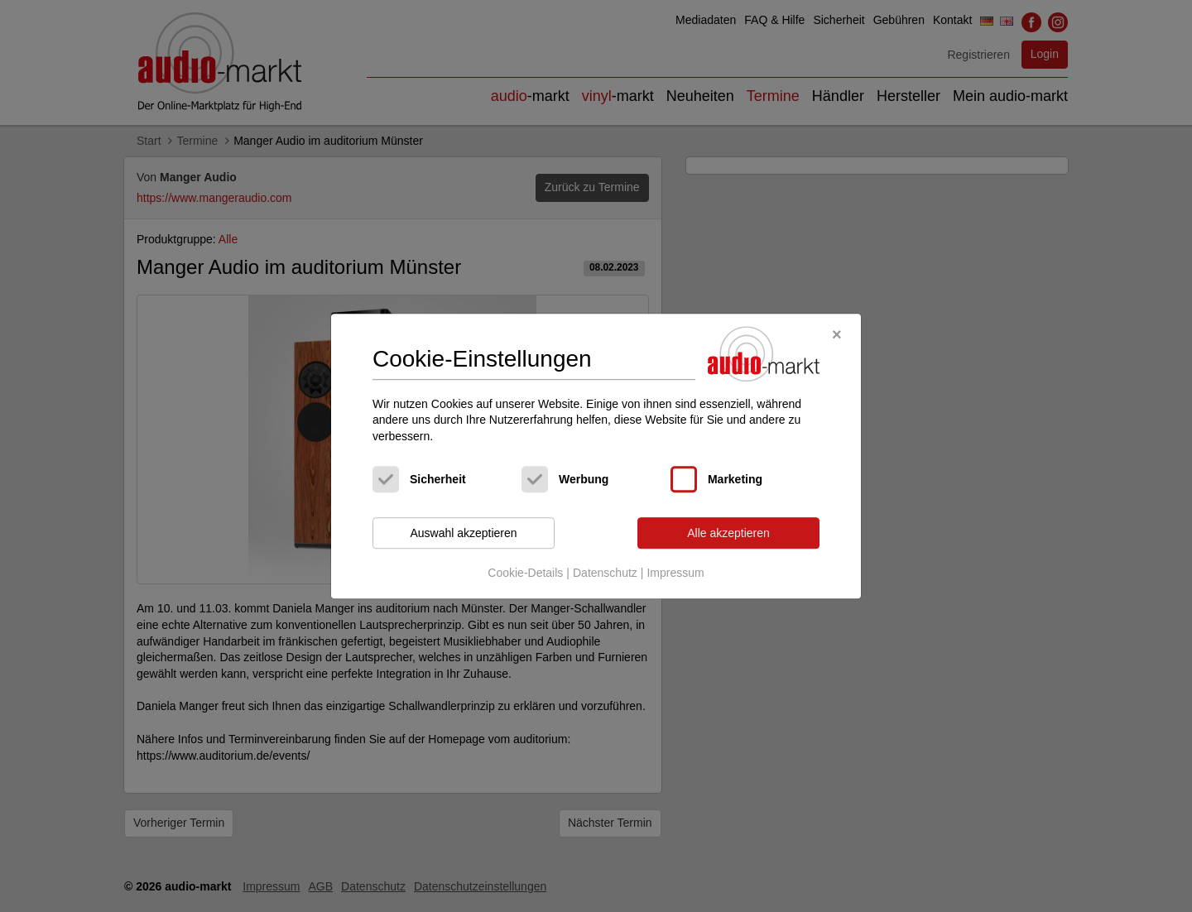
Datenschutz (605, 572)
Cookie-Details (525, 572)
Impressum (675, 572)
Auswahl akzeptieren (463, 533)
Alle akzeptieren (728, 533)
